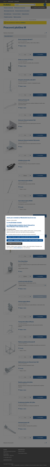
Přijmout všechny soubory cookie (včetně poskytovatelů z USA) (23, 237)
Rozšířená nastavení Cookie (14, 243)
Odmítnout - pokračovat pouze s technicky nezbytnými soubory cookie (25, 240)
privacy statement (18, 247)
